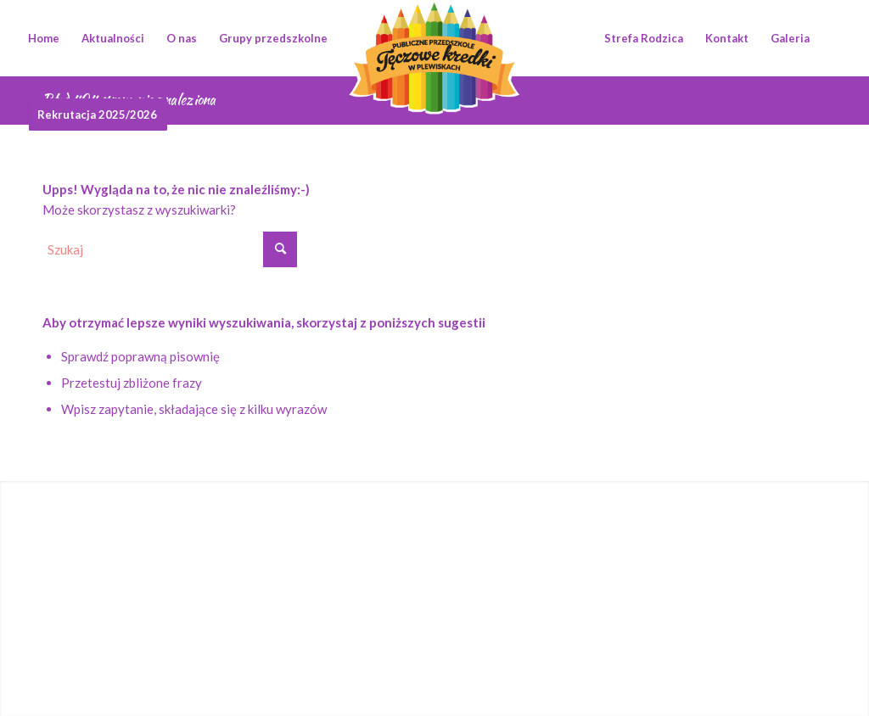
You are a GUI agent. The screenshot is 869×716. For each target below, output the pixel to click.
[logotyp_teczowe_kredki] (434, 38)
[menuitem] (43, 38)
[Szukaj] (169, 249)
